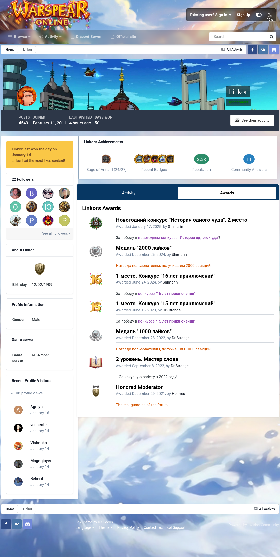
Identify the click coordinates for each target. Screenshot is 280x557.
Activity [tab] (145, 244)
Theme (34, 549)
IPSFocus (33, 544)
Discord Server (88, 58)
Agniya (35, 429)
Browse (20, 58)
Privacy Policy (56, 549)
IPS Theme (12, 544)
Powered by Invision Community (251, 546)
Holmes (201, 446)
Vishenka (37, 465)
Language (13, 549)
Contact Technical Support (93, 549)
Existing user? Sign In (211, 25)
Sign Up (243, 25)
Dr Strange (194, 363)
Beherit (35, 501)
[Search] (220, 58)
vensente (37, 447)
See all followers (71, 247)
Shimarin (198, 279)
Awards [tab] (230, 244)
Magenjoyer (40, 483)
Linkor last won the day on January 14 (47, 168)
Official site (125, 58)
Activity (51, 58)
